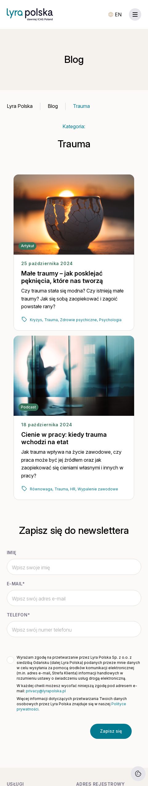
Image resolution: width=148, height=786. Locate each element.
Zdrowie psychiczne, (79, 319)
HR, (73, 489)
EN (118, 14)
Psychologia (110, 319)
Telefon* (18, 614)
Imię (11, 552)
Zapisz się (111, 731)
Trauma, (51, 319)
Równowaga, (41, 489)
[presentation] (52, 731)
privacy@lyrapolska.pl (46, 691)
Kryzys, (36, 319)
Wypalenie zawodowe (98, 489)
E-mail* (16, 583)
